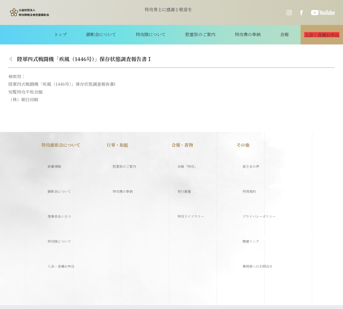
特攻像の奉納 (239, 34)
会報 (267, 34)
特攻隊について (157, 34)
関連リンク (247, 198)
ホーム (16, 254)
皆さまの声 (247, 160)
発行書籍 (180, 172)
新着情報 (50, 160)
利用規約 (245, 172)
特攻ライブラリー (188, 185)
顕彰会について (115, 34)
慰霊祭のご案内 (199, 34)
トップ (82, 34)
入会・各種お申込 (59, 210)
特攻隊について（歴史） (50, 254)
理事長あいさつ (57, 185)
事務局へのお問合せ (256, 210)
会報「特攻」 (184, 160)
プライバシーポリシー (258, 185)
